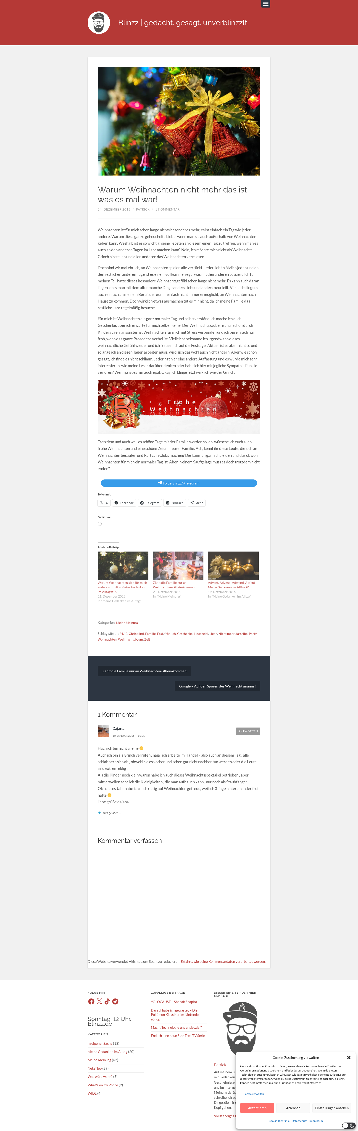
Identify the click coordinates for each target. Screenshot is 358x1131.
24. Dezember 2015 (114, 210)
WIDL (92, 1093)
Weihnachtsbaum (142, 640)
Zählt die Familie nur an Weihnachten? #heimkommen (144, 671)
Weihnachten (117, 640)
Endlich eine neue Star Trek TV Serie (178, 1036)
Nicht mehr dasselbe (239, 634)
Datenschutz (299, 1121)
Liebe (218, 634)
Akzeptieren (257, 1108)
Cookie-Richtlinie (279, 1121)
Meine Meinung (128, 623)
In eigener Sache (100, 1044)
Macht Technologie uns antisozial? (176, 1028)
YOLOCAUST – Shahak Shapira (174, 1002)
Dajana (119, 729)
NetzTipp (95, 1069)
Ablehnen (293, 1108)
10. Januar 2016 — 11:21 (131, 736)
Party (102, 640)
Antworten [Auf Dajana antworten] (248, 731)
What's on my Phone (103, 1085)
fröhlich (172, 634)
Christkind (137, 634)
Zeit (159, 640)
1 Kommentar (167, 210)
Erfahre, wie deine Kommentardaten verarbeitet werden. (225, 962)
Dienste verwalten (253, 1094)
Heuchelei (205, 634)
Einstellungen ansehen (332, 1108)
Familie (152, 634)
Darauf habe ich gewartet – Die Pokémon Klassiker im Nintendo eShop (175, 1015)
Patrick (143, 210)
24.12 (123, 634)
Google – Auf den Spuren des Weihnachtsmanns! (217, 686)
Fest (162, 634)
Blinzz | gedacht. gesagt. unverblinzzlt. (189, 23)
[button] (349, 1057)
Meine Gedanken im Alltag (107, 1052)
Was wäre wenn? (100, 1077)
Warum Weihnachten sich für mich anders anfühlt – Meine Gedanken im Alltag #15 (122, 587)
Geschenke (188, 634)
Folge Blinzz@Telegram (179, 483)
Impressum (316, 1121)
